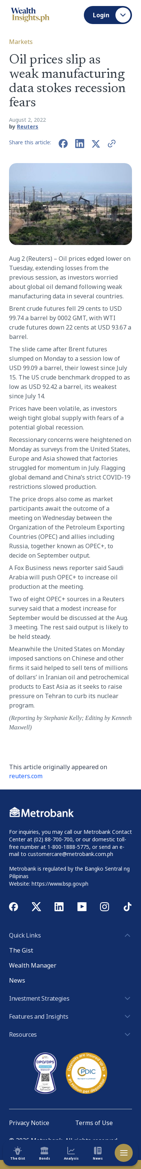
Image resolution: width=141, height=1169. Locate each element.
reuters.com (25, 776)
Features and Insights (70, 1016)
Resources (70, 1034)
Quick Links (70, 935)
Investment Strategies (70, 998)
